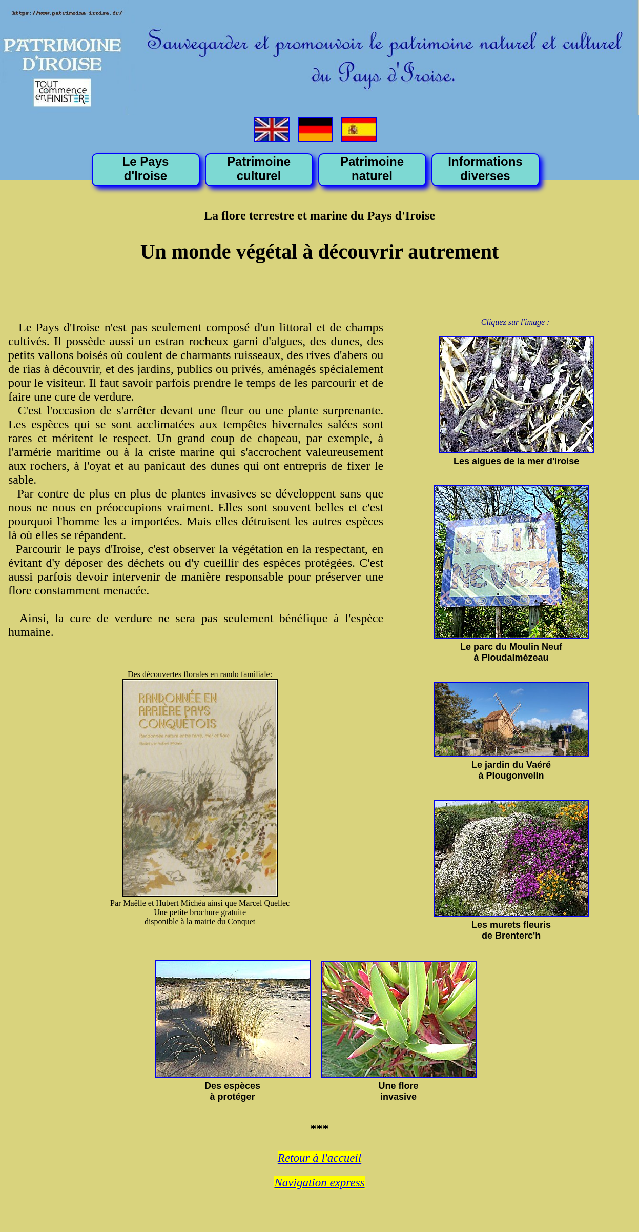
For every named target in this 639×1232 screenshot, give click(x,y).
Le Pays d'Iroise (145, 168)
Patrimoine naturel (372, 168)
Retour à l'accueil (319, 1157)
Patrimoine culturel (259, 168)
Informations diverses (485, 168)
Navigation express (319, 1182)
